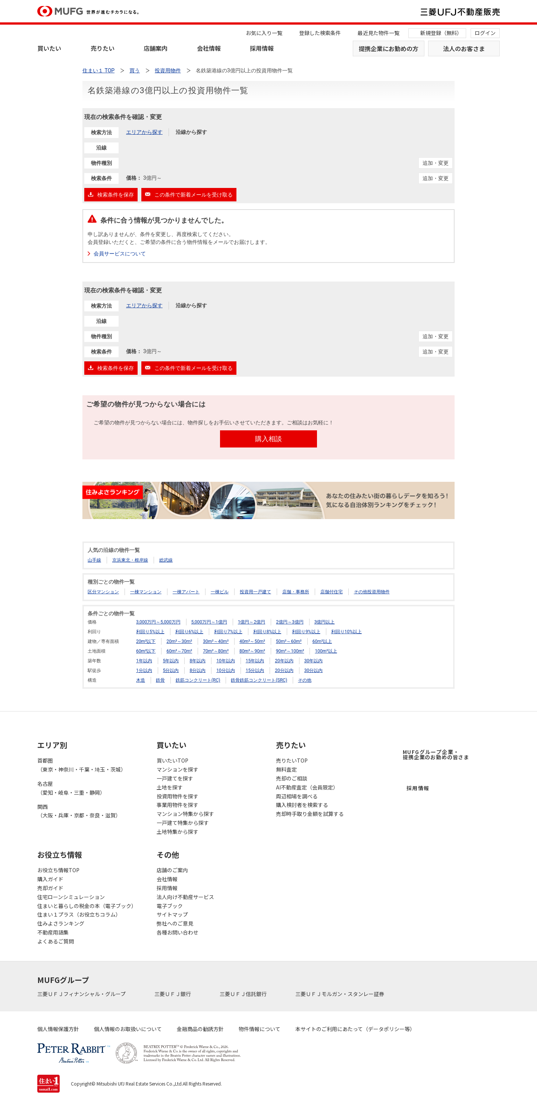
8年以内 (197, 660)
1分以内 (144, 670)
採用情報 (262, 48)
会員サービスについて (120, 254)
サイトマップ (172, 914)
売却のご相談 (291, 778)
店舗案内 (155, 48)
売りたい (102, 48)
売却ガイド (50, 888)
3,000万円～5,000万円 (158, 622)
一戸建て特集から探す (183, 822)
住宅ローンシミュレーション (71, 897)
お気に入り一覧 (264, 33)
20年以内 (284, 660)
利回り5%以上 (150, 631)
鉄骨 (160, 680)
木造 (140, 680)
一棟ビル (220, 591)
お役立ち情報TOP (58, 870)
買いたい (49, 48)
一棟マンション (145, 591)
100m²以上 (326, 651)
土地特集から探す (177, 831)
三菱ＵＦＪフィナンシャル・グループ (82, 993)
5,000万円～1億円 (209, 622)
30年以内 (313, 660)
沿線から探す (191, 132)
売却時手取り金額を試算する (310, 813)
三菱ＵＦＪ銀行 (173, 993)
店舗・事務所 (295, 591)
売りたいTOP (292, 760)
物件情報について (259, 1028)
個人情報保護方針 (58, 1028)
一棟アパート (186, 591)
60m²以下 (146, 651)
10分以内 (225, 670)
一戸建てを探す (175, 778)
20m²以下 (146, 641)
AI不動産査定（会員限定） (307, 787)
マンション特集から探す (185, 813)
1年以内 (144, 660)
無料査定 (286, 769)
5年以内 (171, 660)
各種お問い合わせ (177, 932)
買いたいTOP (172, 760)
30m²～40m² (216, 641)
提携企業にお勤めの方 (388, 48)
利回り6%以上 (189, 631)
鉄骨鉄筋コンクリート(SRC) (259, 680)
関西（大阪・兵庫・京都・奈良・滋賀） (79, 811)
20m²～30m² (179, 641)
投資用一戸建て (255, 591)
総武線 (166, 560)
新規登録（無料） (441, 33)
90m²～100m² (290, 651)
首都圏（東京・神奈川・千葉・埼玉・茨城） (81, 765)
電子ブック (170, 906)
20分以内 (284, 670)
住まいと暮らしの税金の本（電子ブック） (86, 906)
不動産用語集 (53, 932)
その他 (304, 680)
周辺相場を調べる (297, 796)
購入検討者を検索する (302, 804)
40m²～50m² (252, 641)
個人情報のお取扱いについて (128, 1028)
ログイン (485, 33)
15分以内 (255, 670)
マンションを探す (177, 769)
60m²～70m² (179, 651)
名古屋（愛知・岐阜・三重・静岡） (71, 788)
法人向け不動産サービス (185, 897)
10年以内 (225, 660)
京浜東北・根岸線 (130, 560)
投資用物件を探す (177, 796)
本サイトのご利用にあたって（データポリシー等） (355, 1028)
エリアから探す (144, 132)
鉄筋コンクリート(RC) (198, 680)
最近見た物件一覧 (378, 33)
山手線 (94, 560)
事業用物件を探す (177, 804)
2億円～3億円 (290, 622)
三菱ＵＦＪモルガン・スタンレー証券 (340, 993)
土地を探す (170, 787)
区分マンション (103, 591)
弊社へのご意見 (175, 923)
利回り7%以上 (228, 631)
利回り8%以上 (267, 631)
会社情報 (209, 48)
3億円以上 (324, 622)
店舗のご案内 (172, 870)
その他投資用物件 (372, 591)
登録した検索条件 (320, 33)
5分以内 (171, 670)
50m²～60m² (289, 641)
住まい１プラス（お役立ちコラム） (79, 914)
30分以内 (313, 670)
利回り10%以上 (346, 631)
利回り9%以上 (306, 631)
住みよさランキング (60, 923)
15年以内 (255, 660)
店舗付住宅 (331, 591)
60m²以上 (322, 641)
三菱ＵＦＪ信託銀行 (244, 993)
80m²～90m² (252, 651)
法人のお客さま (464, 48)
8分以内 (197, 670)
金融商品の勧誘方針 (200, 1028)
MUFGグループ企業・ (436, 754)
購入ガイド (50, 879)
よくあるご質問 (55, 941)
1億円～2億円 (252, 622)
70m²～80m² (216, 651)
